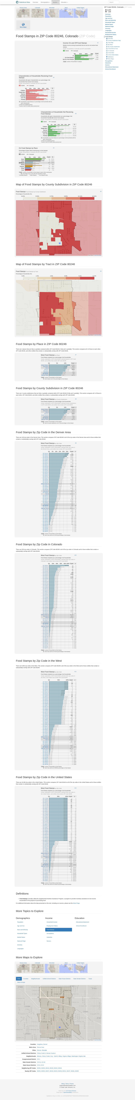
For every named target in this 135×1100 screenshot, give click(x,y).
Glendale (44, 1050)
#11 (75, 671)
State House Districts (65, 978)
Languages (20, 948)
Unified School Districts (49, 978)
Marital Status (21, 937)
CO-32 (43, 1062)
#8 (75, 399)
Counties (25, 978)
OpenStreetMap (67, 1092)
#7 (75, 354)
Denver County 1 (51, 1053)
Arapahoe (40, 1044)
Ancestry (19, 945)
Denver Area (40, 1047)
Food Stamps (50, 929)
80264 (72, 1071)
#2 (53, 77)
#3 (75, 113)
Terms (67, 1083)
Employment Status (52, 926)
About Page (76, 903)
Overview (35, 2)
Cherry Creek (46, 1056)
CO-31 (39, 1062)
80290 (77, 1071)
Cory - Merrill (54, 1056)
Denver (45, 1044)
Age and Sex (21, 926)
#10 (75, 555)
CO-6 (38, 1065)
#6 (100, 271)
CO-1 (38, 1059)
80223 (55, 1071)
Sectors (49, 941)
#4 (53, 148)
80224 (60, 1068)
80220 (51, 1068)
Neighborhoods (35, 978)
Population (20, 922)
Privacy (72, 1083)
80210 (47, 1068)
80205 (43, 1071)
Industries (49, 937)
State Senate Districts (79, 978)
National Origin (21, 941)
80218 (51, 1071)
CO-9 (42, 1065)
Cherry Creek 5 (41, 1053)
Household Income (52, 922)
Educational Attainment (82, 922)
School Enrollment (81, 926)
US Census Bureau (71, 1090)
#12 (75, 788)
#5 (100, 191)
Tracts (90, 978)
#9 (75, 443)
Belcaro (39, 1056)
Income (55, 2)
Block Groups (21, 982)
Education (64, 2)
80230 (60, 1071)
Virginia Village (66, 1056)
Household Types (22, 933)
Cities (18, 978)
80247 (68, 1071)
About (63, 1083)
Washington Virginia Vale (79, 1056)
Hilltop (60, 1056)
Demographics (45, 2)
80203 (39, 1071)
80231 (64, 1071)
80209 (43, 1068)
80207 (47, 1071)
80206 (39, 1068)
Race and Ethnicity (22, 929)
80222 (55, 1068)
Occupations (50, 933)
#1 (97, 42)
